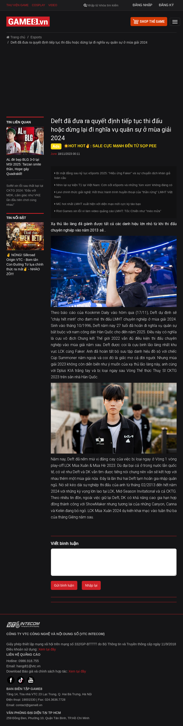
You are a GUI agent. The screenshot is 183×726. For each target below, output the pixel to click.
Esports (36, 37)
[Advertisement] (91, 82)
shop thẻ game (149, 21)
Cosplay (38, 5)
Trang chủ (15, 37)
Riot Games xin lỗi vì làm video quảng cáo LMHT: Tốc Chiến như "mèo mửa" (107, 211)
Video (52, 5)
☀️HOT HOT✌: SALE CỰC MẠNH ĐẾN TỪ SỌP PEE (110, 146)
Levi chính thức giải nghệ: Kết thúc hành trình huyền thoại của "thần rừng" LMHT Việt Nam (113, 194)
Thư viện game (17, 5)
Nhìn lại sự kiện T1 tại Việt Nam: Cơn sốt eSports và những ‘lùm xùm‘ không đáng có (113, 185)
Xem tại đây (47, 649)
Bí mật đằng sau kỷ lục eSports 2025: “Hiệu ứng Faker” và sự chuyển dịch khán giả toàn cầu (112, 175)
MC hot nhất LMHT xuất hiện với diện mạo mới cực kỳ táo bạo (97, 204)
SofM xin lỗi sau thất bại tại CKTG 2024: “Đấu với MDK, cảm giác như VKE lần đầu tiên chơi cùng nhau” (24, 195)
